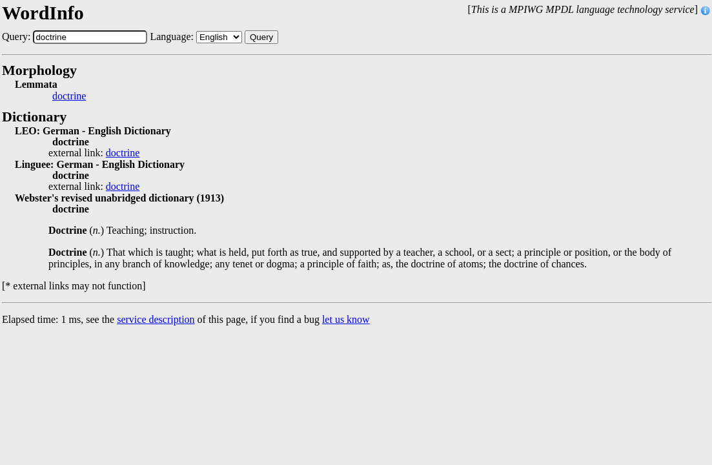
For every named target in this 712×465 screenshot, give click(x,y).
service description (155, 319)
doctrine (69, 96)
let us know (346, 319)
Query (261, 37)
